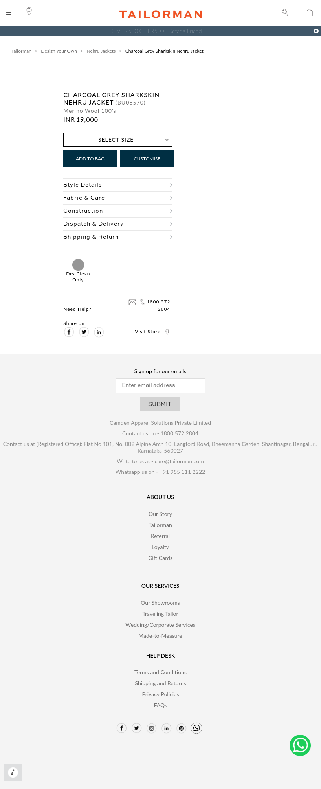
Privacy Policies (160, 694)
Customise (147, 158)
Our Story (160, 513)
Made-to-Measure (160, 635)
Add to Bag (90, 158)
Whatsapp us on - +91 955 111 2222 (160, 471)
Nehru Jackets (101, 51)
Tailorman (21, 51)
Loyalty (160, 546)
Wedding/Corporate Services (160, 624)
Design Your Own (59, 51)
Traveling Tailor (160, 613)
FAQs (160, 705)
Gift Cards (160, 557)
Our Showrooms (160, 602)
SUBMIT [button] (159, 404)
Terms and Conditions (160, 672)
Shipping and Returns (160, 683)
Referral (160, 535)
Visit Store (152, 331)
